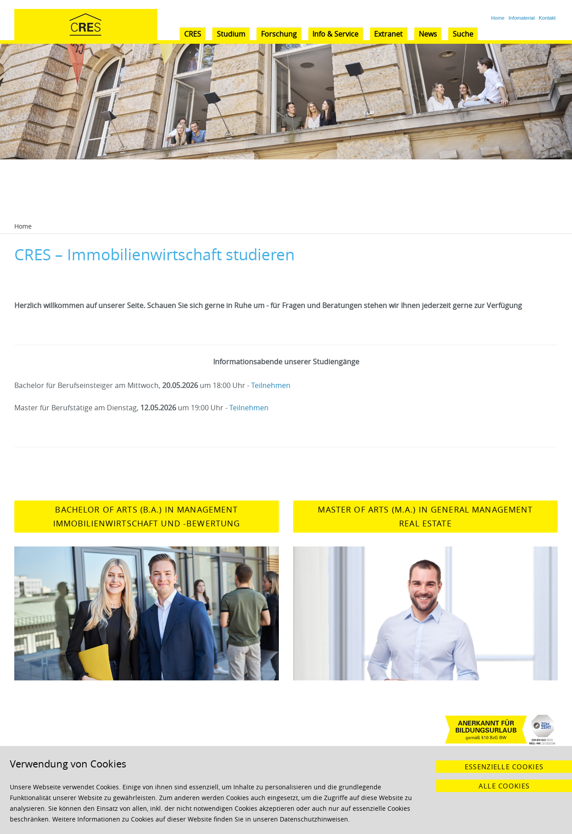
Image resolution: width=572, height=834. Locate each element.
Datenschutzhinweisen (314, 819)
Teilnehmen (270, 385)
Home (498, 18)
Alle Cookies (504, 785)
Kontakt (547, 18)
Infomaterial (521, 18)
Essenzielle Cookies (504, 766)
